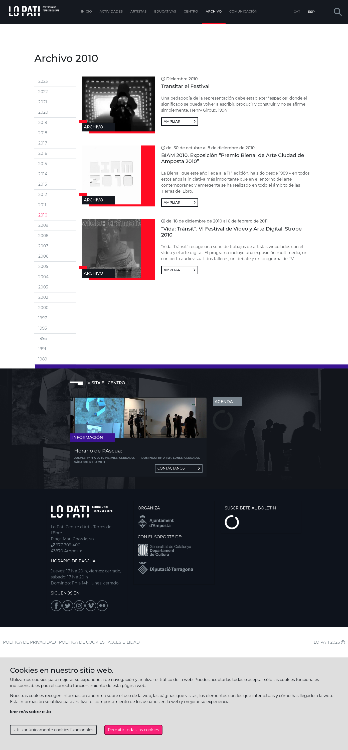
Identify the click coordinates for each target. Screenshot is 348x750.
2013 (42, 184)
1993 (42, 338)
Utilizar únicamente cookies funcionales (53, 729)
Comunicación (243, 11)
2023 (43, 81)
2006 (43, 256)
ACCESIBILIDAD (124, 642)
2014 (42, 174)
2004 (43, 276)
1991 (42, 348)
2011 (42, 204)
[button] (337, 12)
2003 (43, 287)
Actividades (111, 11)
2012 (42, 194)
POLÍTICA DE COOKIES (82, 642)
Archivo (214, 11)
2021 (42, 102)
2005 (43, 266)
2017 (42, 143)
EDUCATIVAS (165, 11)
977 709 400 (65, 545)
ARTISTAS (138, 11)
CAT (296, 12)
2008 (43, 235)
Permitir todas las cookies (133, 729)
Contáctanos (178, 468)
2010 (42, 215)
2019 (42, 122)
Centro (191, 11)
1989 (42, 359)
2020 (43, 112)
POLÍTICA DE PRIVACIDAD (29, 642)
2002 (43, 297)
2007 (43, 246)
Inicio (86, 11)
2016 (42, 153)
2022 (43, 91)
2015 (42, 163)
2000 (43, 307)
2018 (42, 132)
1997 (42, 318)
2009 (43, 225)
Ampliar (180, 121)
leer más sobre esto (30, 711)
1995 (42, 328)
